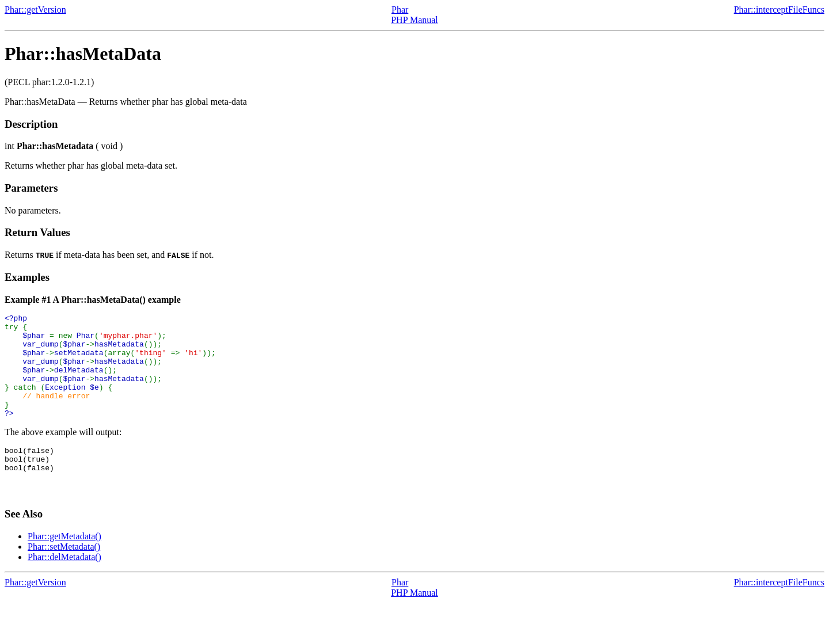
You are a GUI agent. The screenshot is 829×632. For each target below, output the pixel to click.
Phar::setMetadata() (64, 576)
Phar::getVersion (35, 9)
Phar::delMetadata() (64, 586)
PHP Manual (414, 20)
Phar (399, 9)
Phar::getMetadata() (64, 565)
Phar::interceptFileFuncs (779, 9)
